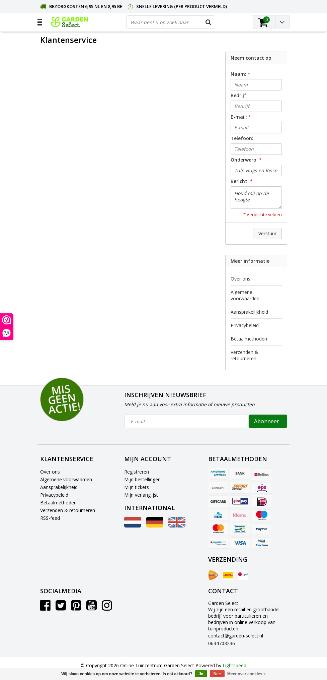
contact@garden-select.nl (235, 635)
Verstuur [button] (267, 233)
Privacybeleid (245, 325)
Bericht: (242, 181)
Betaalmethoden (249, 338)
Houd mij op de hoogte (256, 197)
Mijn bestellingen (142, 479)
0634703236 (221, 643)
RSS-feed (50, 518)
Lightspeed (234, 665)
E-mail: (241, 117)
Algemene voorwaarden (245, 295)
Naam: (240, 74)
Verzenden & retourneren (244, 355)
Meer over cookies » (246, 674)
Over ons (240, 278)
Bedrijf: (239, 95)
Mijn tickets (136, 487)
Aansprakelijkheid (249, 312)
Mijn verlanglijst (141, 495)
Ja (201, 674)
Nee (217, 674)
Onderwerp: (246, 160)
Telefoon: (242, 138)
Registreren (136, 472)
